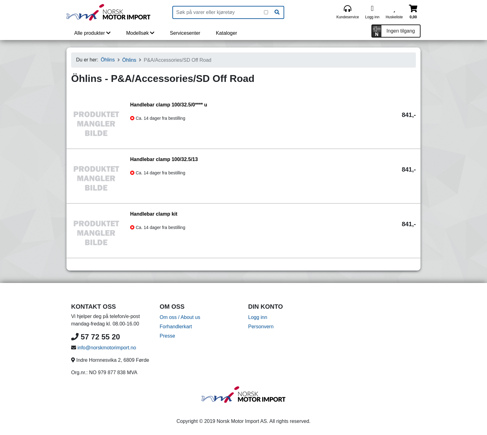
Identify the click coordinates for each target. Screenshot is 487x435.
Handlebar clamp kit (153, 214)
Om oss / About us (180, 317)
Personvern (261, 326)
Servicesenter (185, 33)
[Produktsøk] (218, 12)
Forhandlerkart (176, 326)
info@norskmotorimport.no (106, 347)
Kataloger (226, 33)
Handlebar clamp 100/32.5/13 (164, 159)
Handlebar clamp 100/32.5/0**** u (168, 104)
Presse (167, 336)
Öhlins (108, 59)
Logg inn (257, 317)
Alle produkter (92, 33)
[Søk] (277, 12)
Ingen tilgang (400, 31)
